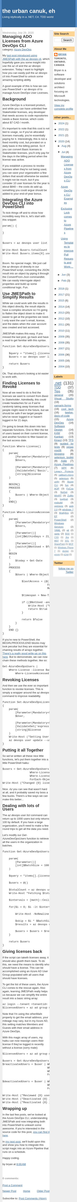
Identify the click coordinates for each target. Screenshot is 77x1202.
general (58, 395)
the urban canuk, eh (28, 11)
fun (66, 485)
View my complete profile (63, 107)
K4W (57, 433)
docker (65, 551)
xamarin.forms (62, 405)
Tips (57, 391)
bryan (62, 54)
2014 (61, 306)
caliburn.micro (66, 474)
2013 (61, 312)
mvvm (57, 554)
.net (57, 383)
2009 (61, 336)
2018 (61, 288)
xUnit (66, 554)
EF (55, 516)
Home (26, 1191)
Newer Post (9, 1191)
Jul (64, 152)
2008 (61, 342)
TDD (57, 387)
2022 (61, 129)
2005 (61, 360)
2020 (61, 141)
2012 (61, 318)
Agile (64, 460)
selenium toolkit (64, 457)
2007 (61, 348)
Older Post (43, 1191)
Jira (67, 537)
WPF (64, 467)
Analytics (64, 512)
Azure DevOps (22, 49)
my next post (13, 1141)
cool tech (67, 409)
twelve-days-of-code (64, 414)
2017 (61, 294)
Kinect (58, 440)
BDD (67, 534)
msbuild (58, 502)
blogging (59, 453)
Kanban (58, 436)
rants (57, 533)
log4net (64, 499)
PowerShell (60, 519)
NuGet (63, 492)
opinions (58, 506)
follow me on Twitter (66, 570)
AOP (56, 488)
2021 (61, 135)
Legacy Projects (64, 471)
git (68, 530)
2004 (61, 366)
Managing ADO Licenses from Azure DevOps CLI (22, 41)
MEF (56, 541)
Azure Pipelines (64, 464)
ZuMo (70, 495)
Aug (64, 145)
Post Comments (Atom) (33, 1198)
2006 (61, 354)
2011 (61, 324)
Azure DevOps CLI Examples (67, 194)
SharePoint (59, 544)
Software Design (59, 428)
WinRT (58, 495)
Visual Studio (64, 398)
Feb (64, 280)
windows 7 (68, 509)
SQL (67, 541)
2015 (61, 300)
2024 (61, 123)
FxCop (70, 488)
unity (56, 481)
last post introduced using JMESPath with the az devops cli (21, 57)
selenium (64, 478)
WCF (71, 544)
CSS (56, 537)
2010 (61, 330)
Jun (64, 274)
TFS (71, 440)
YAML (57, 530)
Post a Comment (12, 1185)
